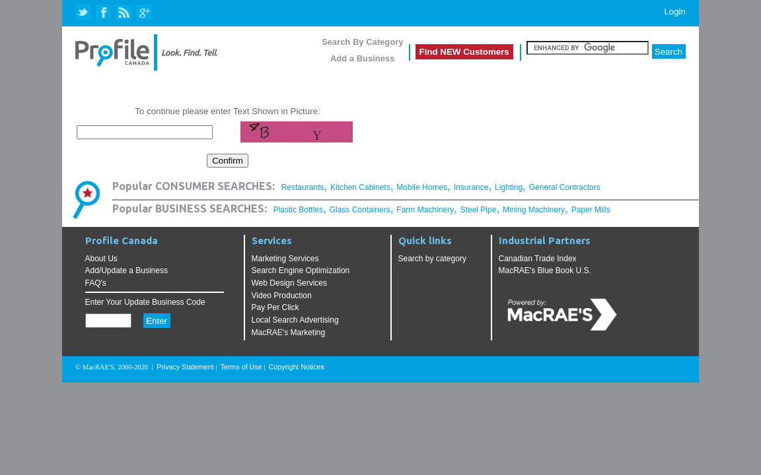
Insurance (471, 187)
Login (675, 11)
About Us (101, 258)
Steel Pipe (478, 209)
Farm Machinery (425, 209)
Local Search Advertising (295, 320)
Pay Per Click (275, 307)
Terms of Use (241, 367)
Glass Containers (360, 209)
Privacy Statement (185, 367)
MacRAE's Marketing (289, 332)
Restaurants (302, 187)
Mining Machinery (534, 209)
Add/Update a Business (126, 270)
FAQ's (95, 283)
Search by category (432, 258)
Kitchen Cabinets (360, 187)
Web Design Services (290, 283)
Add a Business (362, 58)
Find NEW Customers (464, 52)
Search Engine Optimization (301, 270)
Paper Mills (590, 209)
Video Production (282, 295)
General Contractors (564, 187)
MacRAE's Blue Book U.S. (545, 270)
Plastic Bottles (298, 209)
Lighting (509, 187)
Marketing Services (285, 258)
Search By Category (363, 42)
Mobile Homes (421, 187)
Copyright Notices (296, 367)
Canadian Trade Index (538, 258)
